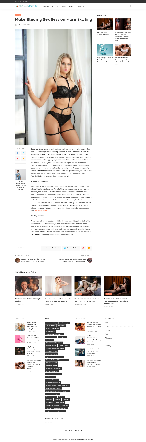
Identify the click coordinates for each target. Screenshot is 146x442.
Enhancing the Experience (54, 342)
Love (106, 342)
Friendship (108, 338)
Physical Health (51, 385)
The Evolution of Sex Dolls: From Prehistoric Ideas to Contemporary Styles (34, 364)
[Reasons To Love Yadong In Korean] (105, 24)
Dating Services (51, 337)
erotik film (49, 423)
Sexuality (108, 346)
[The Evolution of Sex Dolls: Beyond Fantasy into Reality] (80, 368)
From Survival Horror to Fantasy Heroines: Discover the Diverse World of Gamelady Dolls (123, 37)
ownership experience (53, 382)
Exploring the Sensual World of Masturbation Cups (33, 338)
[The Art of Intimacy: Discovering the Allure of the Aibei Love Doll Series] (123, 50)
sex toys (57, 399)
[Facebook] (17, 153)
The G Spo (65, 405)
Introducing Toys (51, 362)
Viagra (48, 411)
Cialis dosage (50, 331)
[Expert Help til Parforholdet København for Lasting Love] (20, 327)
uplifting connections (60, 408)
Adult (106, 322)
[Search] (130, 6)
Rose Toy (66, 391)
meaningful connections (53, 368)
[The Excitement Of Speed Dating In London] (28, 286)
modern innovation (52, 371)
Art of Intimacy (50, 325)
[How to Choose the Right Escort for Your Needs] (80, 356)
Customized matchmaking (54, 334)
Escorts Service (63, 345)
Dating (18, 15)
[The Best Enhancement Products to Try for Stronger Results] (20, 174)
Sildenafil (65, 399)
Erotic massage (51, 345)
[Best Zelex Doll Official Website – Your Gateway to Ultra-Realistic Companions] (117, 286)
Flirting (107, 334)
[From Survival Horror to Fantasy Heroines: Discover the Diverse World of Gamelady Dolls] (123, 24)
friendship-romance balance (55, 348)
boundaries (61, 325)
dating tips (62, 337)
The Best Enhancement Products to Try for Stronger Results (21, 185)
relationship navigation (53, 388)
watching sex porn (58, 411)
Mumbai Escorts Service (53, 374)
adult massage (64, 323)
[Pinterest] (17, 158)
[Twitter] (23, 153)
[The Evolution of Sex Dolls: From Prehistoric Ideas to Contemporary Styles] (20, 365)
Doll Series (49, 340)
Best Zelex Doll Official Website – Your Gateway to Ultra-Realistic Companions (117, 301)
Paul (19, 24)
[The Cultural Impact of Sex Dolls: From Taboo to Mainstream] (87, 286)
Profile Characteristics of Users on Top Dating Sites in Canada (93, 342)
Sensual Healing (51, 397)
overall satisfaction (52, 379)
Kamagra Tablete (51, 365)
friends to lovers (51, 351)
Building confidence (52, 328)
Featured (108, 330)
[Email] (23, 158)
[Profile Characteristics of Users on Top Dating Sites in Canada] (80, 343)
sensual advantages (52, 394)
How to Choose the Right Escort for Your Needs (93, 355)
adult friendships (51, 323)
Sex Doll (61, 397)
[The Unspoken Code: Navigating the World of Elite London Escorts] (58, 286)
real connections (63, 385)
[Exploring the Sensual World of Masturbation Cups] (20, 339)
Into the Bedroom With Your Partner (57, 359)
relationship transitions (53, 391)
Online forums (50, 377)
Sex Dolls (49, 399)
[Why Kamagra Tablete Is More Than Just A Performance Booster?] (105, 50)
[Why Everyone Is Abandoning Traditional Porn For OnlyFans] (20, 351)
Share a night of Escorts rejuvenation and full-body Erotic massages (93, 327)
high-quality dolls (51, 354)
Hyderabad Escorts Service (54, 357)
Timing (48, 408)
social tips (49, 402)
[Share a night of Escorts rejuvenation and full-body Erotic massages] (80, 328)
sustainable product (52, 405)
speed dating (60, 402)
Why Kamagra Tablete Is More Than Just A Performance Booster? (105, 60)
